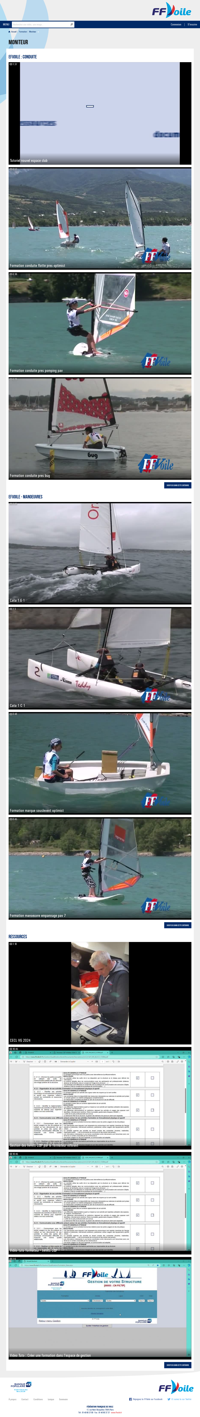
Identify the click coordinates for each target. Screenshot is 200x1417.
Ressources (18, 937)
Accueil (13, 31)
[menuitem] (13, 31)
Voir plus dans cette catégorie (178, 486)
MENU (6, 24)
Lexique (51, 1399)
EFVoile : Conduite (23, 57)
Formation (23, 31)
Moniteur (32, 31)
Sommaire (63, 1399)
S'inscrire (192, 24)
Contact (24, 1399)
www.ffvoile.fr (116, 1412)
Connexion (176, 24)
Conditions (38, 1399)
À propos (12, 1399)
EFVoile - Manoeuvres (25, 497)
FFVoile (171, 10)
